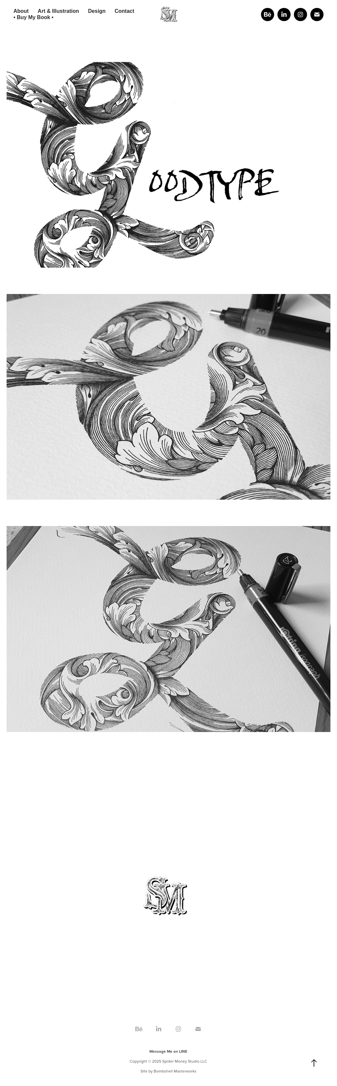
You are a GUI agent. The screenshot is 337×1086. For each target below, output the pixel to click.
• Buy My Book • (33, 17)
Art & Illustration (58, 11)
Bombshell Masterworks (175, 1071)
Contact (124, 11)
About (21, 11)
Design (96, 11)
